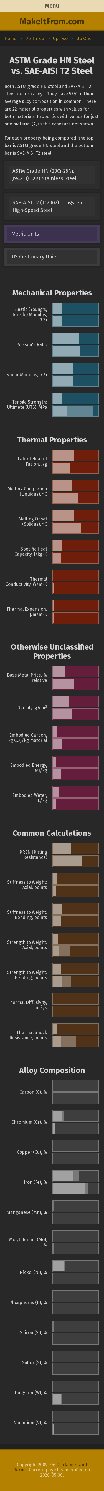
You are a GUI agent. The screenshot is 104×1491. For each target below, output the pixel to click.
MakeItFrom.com (52, 21)
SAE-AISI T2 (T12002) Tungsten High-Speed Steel (47, 206)
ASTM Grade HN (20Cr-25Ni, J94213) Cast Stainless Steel (44, 174)
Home (10, 38)
